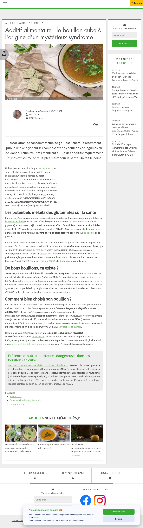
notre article (38, 336)
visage (43, 253)
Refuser (118, 519)
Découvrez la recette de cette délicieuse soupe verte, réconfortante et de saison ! (19, 448)
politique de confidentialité (72, 520)
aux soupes (44, 168)
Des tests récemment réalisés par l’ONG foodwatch (38, 365)
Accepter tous (119, 512)
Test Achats (15, 396)
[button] (4, 3)
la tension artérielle (15, 221)
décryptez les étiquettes (69, 326)
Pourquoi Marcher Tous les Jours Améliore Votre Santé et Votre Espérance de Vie (125, 93)
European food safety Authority (26, 400)
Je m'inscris (124, 43)
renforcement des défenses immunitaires (29, 343)
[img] (94, 124)
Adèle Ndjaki (35, 110)
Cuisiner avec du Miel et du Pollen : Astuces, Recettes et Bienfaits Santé (125, 77)
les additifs (88, 232)
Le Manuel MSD (46, 261)
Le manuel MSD (17, 403)
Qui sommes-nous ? (18, 521)
